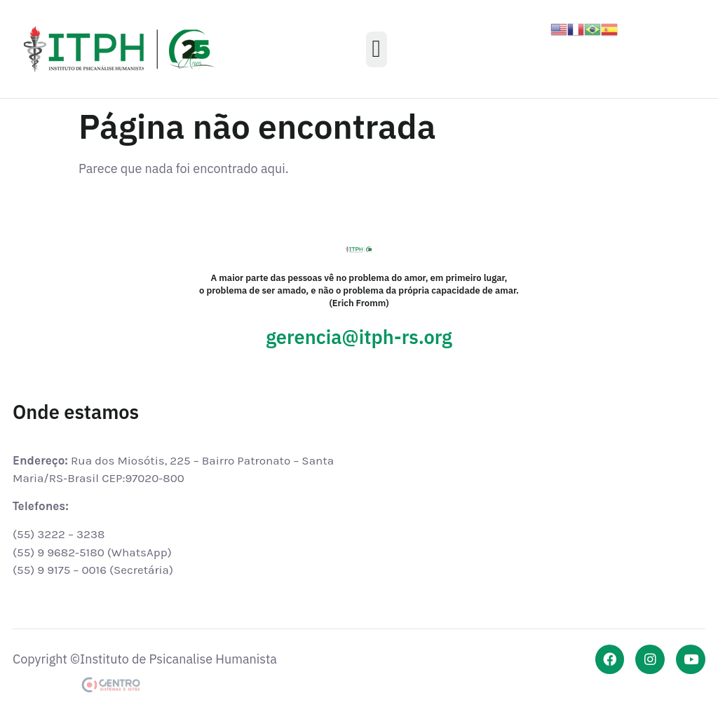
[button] (376, 49)
